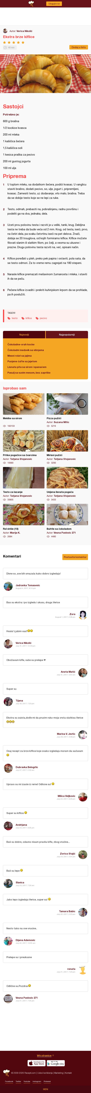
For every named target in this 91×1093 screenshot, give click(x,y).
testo (15, 318)
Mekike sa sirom (23, 410)
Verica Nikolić (24, 31)
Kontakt (68, 1073)
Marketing (58, 1073)
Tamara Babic (67, 911)
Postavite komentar (75, 557)
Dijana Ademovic (25, 940)
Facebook (9, 1081)
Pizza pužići (67, 410)
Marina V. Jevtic (66, 733)
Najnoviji (24, 334)
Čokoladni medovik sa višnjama (25, 350)
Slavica (20, 882)
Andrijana (21, 824)
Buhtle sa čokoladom (67, 521)
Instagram (37, 1081)
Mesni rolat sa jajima (19, 355)
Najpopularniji (67, 334)
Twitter (18, 1081)
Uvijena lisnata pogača (67, 484)
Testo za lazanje (23, 484)
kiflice (29, 318)
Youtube (27, 1081)
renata (71, 968)
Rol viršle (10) (23, 521)
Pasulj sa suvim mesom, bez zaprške (28, 372)
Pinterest (47, 1081)
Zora (72, 614)
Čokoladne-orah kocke (20, 344)
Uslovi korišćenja (45, 1073)
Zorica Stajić (67, 853)
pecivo (43, 318)
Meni (45, 1089)
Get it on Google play (56, 1063)
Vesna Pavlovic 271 (27, 997)
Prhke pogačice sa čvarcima (23, 447)
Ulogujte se (54, 4)
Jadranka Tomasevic (28, 585)
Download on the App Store (37, 1063)
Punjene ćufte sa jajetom (22, 361)
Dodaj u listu (79, 47)
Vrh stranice (44, 1055)
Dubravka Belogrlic (27, 767)
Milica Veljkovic (66, 795)
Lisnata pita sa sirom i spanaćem (26, 367)
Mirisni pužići (67, 447)
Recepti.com (6, 1073)
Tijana (19, 700)
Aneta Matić (68, 671)
